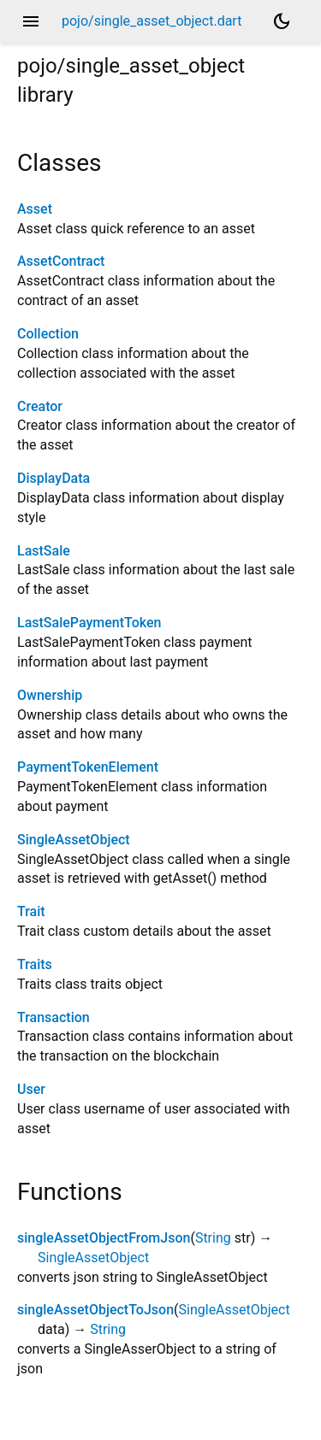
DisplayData (53, 478)
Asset (34, 209)
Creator (39, 406)
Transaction (53, 1017)
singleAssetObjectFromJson (103, 1238)
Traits (34, 964)
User (31, 1089)
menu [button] (31, 21)
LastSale (43, 551)
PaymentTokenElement (87, 767)
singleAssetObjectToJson (95, 1310)
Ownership (49, 695)
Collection (48, 334)
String (213, 1238)
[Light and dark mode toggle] (281, 21)
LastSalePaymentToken (89, 622)
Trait (31, 911)
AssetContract (60, 261)
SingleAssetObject (73, 840)
